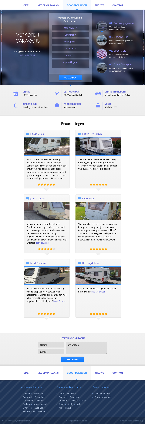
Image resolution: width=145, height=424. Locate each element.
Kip (60, 408)
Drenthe (26, 393)
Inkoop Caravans (48, 5)
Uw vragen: (86, 348)
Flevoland (38, 393)
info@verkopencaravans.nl (27, 51)
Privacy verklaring (103, 397)
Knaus (68, 408)
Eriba (83, 400)
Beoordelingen (77, 5)
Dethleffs (74, 400)
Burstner (63, 397)
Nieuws (99, 5)
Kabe (79, 404)
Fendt (61, 404)
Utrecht (41, 411)
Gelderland (40, 397)
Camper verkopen (103, 393)
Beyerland (71, 393)
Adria (61, 393)
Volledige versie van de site (76, 421)
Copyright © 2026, (17, 421)
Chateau (63, 400)
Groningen (28, 400)
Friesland (27, 397)
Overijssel (27, 408)
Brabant (26, 404)
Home (25, 5)
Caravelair (75, 397)
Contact (117, 5)
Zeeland (39, 408)
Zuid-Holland (29, 411)
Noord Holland (40, 404)
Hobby (70, 404)
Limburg (40, 400)
